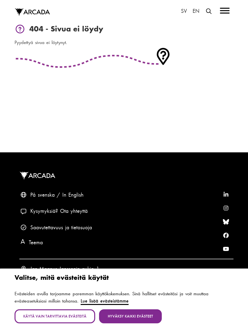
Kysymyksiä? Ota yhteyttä (59, 211)
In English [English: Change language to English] (196, 11)
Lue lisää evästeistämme (105, 301)
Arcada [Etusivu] (32, 12)
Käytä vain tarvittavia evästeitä (54, 316)
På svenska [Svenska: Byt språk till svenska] (184, 11)
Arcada (38, 176)
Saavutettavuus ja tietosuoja (61, 227)
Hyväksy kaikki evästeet (130, 316)
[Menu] (224, 11)
